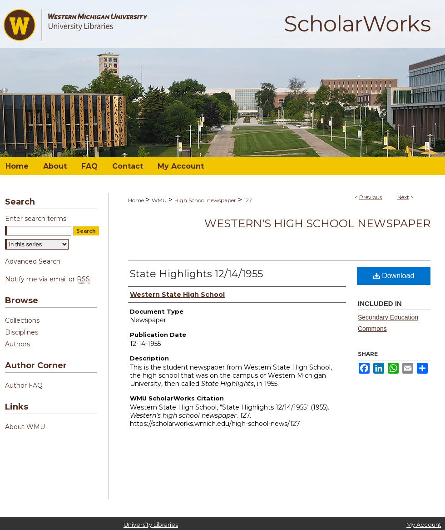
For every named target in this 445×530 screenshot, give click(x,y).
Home (136, 200)
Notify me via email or (47, 279)
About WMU (25, 427)
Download (394, 276)
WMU (159, 200)
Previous (370, 197)
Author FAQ (24, 385)
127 (248, 200)
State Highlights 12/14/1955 (196, 274)
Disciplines (21, 332)
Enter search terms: (36, 219)
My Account (423, 524)
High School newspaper (205, 200)
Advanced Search (32, 261)
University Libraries (151, 524)
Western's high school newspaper (317, 223)
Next (403, 197)
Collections (22, 320)
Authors (17, 344)
